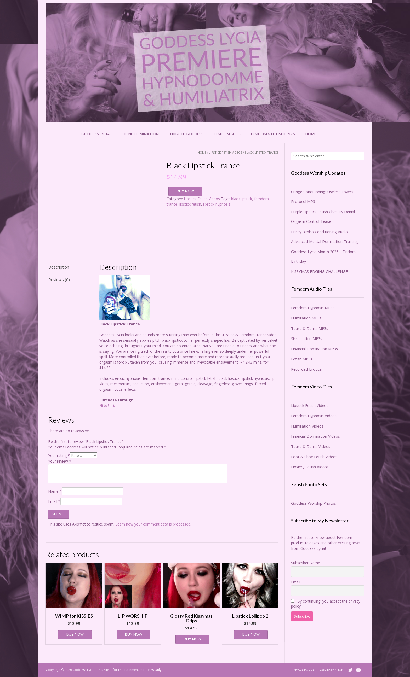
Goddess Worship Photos (313, 503)
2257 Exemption (331, 670)
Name (55, 491)
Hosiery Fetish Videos (310, 466)
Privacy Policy (303, 670)
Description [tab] (58, 267)
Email (54, 501)
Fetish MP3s (301, 358)
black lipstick (241, 198)
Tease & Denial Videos (310, 446)
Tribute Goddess (186, 134)
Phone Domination (139, 134)
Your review (59, 461)
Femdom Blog (227, 134)
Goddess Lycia (95, 134)
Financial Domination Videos (315, 436)
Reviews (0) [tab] (59, 279)
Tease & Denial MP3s (309, 328)
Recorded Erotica (306, 369)
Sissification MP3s (306, 338)
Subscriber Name (305, 562)
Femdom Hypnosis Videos (314, 415)
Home (310, 134)
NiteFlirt (107, 405)
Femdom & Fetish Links (273, 134)
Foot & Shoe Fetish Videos (314, 456)
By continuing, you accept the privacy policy (325, 604)
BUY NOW (185, 191)
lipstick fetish (190, 204)
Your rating (59, 455)
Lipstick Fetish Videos (225, 152)
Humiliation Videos (307, 426)
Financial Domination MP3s (314, 348)
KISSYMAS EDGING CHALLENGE (319, 271)
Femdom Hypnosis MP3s (312, 307)
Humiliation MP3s (306, 317)
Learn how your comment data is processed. (153, 524)
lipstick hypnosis (216, 204)
